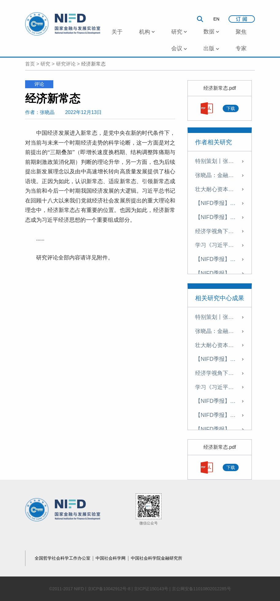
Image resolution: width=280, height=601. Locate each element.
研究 (45, 63)
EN (216, 19)
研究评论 (66, 63)
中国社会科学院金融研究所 (156, 558)
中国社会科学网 (111, 558)
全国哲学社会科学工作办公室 (63, 558)
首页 (30, 63)
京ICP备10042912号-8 (109, 588)
